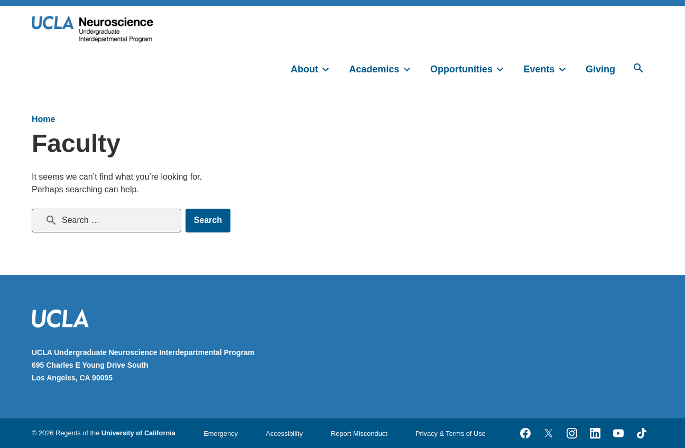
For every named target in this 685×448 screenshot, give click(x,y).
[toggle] (330, 68)
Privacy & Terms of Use (450, 433)
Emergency (220, 433)
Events (539, 69)
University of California (138, 433)
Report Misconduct (359, 433)
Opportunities (461, 69)
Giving (600, 69)
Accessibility (284, 433)
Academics (374, 69)
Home (43, 119)
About (304, 69)
